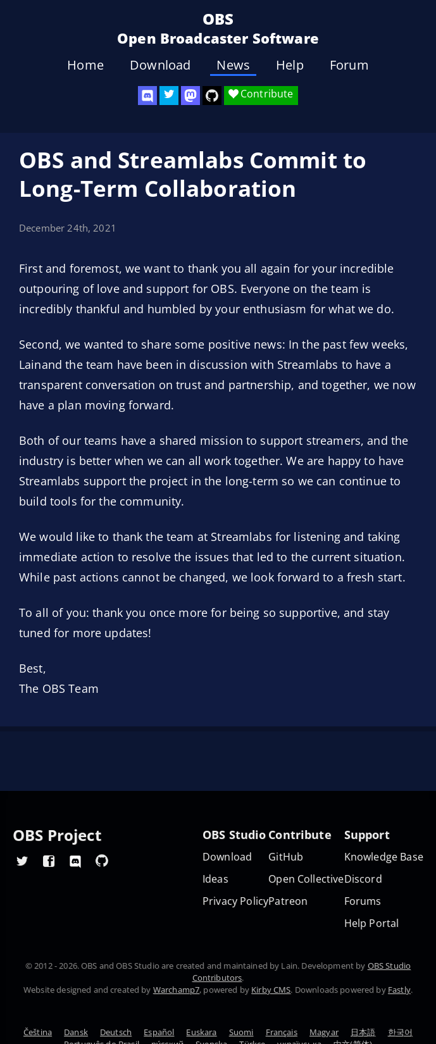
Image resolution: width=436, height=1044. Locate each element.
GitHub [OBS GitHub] (285, 857)
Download (160, 65)
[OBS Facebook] (48, 860)
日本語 (363, 1032)
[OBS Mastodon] (190, 95)
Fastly (399, 989)
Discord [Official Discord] (363, 879)
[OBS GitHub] (101, 860)
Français (281, 1032)
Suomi (241, 1032)
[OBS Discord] (147, 95)
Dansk (76, 1032)
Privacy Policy (235, 901)
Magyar (324, 1032)
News (233, 65)
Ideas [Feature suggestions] (215, 879)
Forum (349, 65)
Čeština (37, 1032)
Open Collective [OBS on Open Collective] (306, 879)
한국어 (400, 1032)
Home (85, 65)
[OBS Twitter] (168, 95)
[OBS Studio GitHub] (211, 95)
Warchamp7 (176, 989)
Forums (363, 901)
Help (290, 65)
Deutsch (116, 1032)
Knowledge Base (383, 857)
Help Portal (371, 923)
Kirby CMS (270, 989)
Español (159, 1032)
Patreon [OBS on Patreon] (288, 901)
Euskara (201, 1032)
